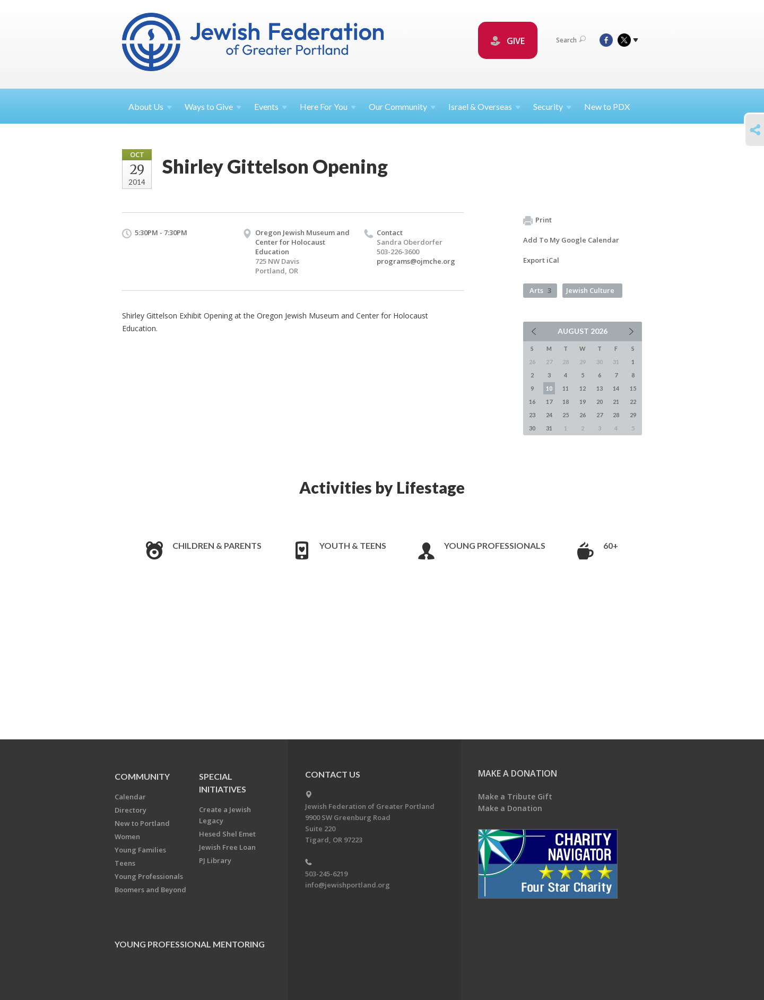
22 (633, 401)
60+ (610, 545)
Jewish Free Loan (227, 847)
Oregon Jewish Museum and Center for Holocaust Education (302, 242)
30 (532, 428)
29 (633, 414)
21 (616, 401)
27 (599, 414)
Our (402, 106)
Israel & (484, 106)
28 (616, 414)
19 (582, 401)
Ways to (213, 106)
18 (565, 401)
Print (537, 220)
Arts (540, 290)
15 (633, 388)
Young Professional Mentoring (190, 944)
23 (532, 414)
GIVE (508, 41)
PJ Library (215, 860)
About (150, 106)
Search (571, 40)
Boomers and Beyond (150, 889)
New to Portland (142, 823)
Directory (130, 810)
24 (549, 414)
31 (549, 428)
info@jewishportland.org (347, 885)
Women (127, 836)
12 (582, 388)
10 (549, 388)
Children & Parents (217, 545)
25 (565, 414)
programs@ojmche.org (416, 261)
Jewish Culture (590, 290)
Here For (328, 106)
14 (616, 388)
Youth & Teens (352, 545)
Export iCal (541, 260)
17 (549, 401)
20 (599, 401)
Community (142, 776)
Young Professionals (494, 545)
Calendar (130, 796)
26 (582, 414)
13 (599, 388)
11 (565, 388)
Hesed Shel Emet (227, 834)
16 (532, 401)
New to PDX (607, 106)
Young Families (140, 850)
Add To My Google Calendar (571, 240)
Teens (125, 863)
